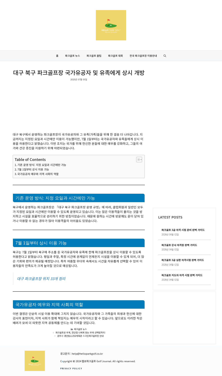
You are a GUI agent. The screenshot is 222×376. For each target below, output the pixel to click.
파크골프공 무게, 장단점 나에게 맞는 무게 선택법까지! (80, 332)
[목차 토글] (137, 159)
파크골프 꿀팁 (94, 55)
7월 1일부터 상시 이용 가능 (33, 169)
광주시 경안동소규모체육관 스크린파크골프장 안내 (80, 335)
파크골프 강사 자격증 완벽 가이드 (179, 245)
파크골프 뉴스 (72, 55)
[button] (164, 56)
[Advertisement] (79, 107)
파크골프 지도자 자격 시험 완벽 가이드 (182, 275)
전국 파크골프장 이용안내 (143, 55)
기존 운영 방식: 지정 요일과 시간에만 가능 (41, 165)
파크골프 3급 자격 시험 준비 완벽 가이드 (183, 230)
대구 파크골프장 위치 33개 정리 (41, 278)
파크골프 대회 (115, 55)
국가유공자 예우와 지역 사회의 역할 (38, 174)
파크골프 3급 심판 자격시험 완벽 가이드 (183, 260)
